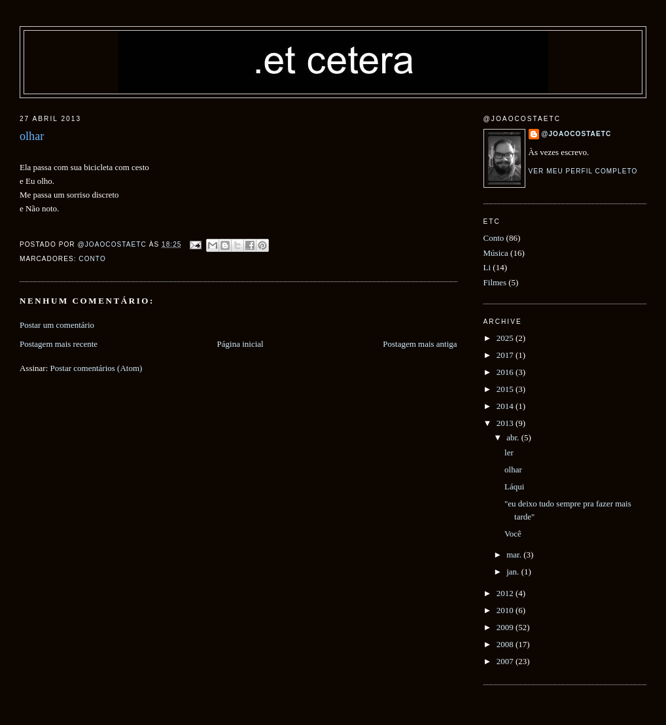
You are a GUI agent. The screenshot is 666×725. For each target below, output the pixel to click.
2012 (506, 593)
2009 (506, 627)
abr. (513, 437)
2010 (506, 610)
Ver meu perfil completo (583, 171)
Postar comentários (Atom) (96, 368)
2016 (506, 372)
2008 (506, 644)
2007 (506, 661)
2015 (506, 389)
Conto (92, 258)
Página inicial (240, 344)
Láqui (514, 486)
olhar (513, 469)
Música (495, 253)
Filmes (494, 282)
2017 (506, 355)
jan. (513, 571)
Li (487, 267)
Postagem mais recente (58, 344)
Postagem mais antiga (420, 344)
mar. (514, 554)
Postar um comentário (57, 325)
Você (512, 534)
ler (509, 452)
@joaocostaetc (577, 133)
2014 (506, 406)
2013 (506, 423)
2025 (506, 338)
